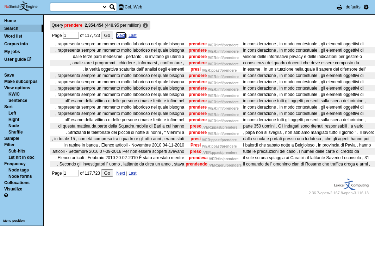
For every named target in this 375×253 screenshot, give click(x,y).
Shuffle (15, 132)
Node (13, 125)
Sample (11, 138)
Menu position (14, 220)
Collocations (17, 182)
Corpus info (16, 43)
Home (10, 20)
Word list (13, 36)
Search (11, 28)
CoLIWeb (133, 7)
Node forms (20, 176)
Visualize (13, 189)
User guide (15, 59)
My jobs (12, 51)
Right (13, 119)
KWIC (14, 94)
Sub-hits (16, 151)
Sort (8, 106)
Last (133, 35)
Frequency (15, 163)
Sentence (17, 100)
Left (12, 113)
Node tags (18, 170)
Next (121, 35)
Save (9, 75)
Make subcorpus (21, 81)
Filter (9, 144)
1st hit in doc (21, 157)
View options (17, 87)
